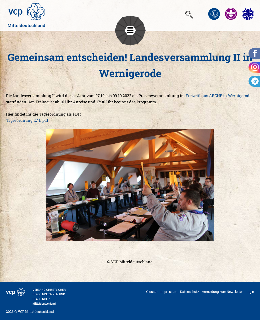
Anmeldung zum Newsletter (222, 292)
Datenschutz (189, 292)
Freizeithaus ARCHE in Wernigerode (218, 95)
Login (250, 292)
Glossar (152, 292)
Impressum (168, 292)
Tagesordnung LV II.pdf (27, 120)
